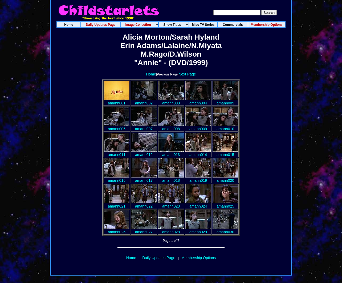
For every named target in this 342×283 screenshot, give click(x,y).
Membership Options (198, 258)
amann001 (116, 101)
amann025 (225, 204)
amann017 (144, 178)
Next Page (187, 74)
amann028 (171, 230)
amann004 (198, 101)
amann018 (171, 178)
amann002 (144, 101)
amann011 (116, 152)
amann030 (225, 230)
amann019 (198, 178)
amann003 (171, 101)
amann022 (144, 204)
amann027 (144, 230)
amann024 (198, 204)
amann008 (171, 127)
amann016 (116, 178)
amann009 (198, 127)
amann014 (198, 152)
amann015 (225, 152)
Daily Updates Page (158, 258)
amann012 (144, 152)
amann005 (225, 101)
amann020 (225, 178)
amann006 (116, 127)
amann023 (171, 204)
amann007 (144, 127)
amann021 (116, 204)
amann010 (225, 127)
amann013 (171, 152)
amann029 (198, 230)
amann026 (116, 230)
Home (151, 74)
